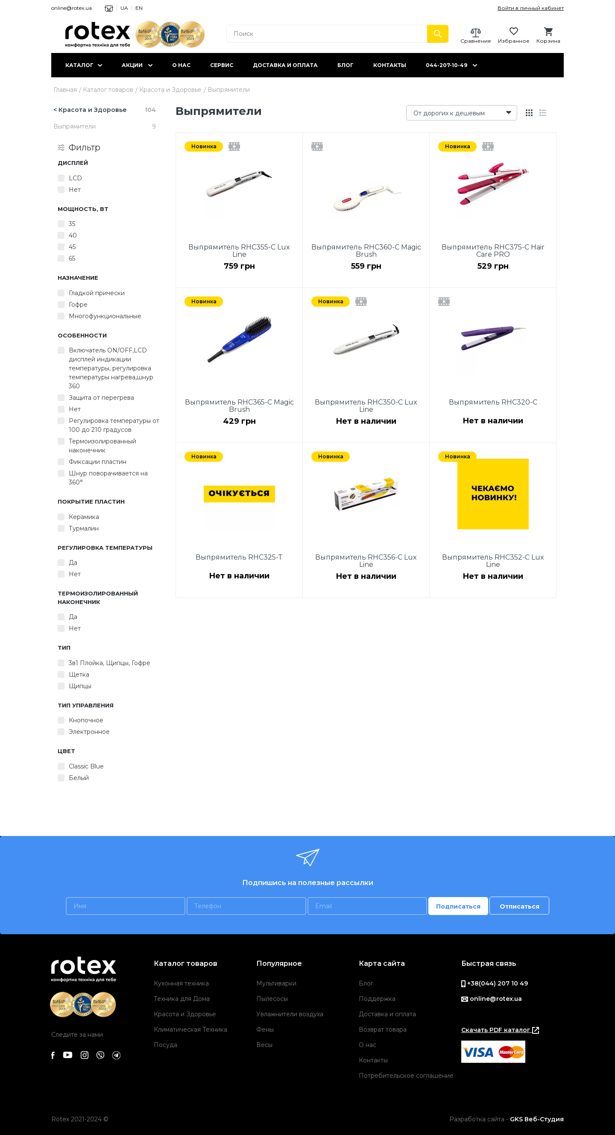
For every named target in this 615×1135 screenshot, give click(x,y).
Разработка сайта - (506, 1119)
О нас (181, 65)
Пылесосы (272, 999)
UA (124, 8)
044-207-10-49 (446, 65)
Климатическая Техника (190, 1029)
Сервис (221, 65)
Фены (265, 1029)
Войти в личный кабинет (531, 8)
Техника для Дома (182, 999)
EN (139, 8)
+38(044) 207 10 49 (494, 983)
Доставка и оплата (285, 65)
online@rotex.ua (71, 8)
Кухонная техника (181, 983)
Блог (345, 65)
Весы (264, 1045)
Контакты (389, 65)
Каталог (79, 65)
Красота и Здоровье (170, 90)
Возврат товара (383, 1029)
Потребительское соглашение (406, 1075)
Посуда (165, 1045)
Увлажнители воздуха (289, 1014)
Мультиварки (276, 983)
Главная (65, 90)
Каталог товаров (108, 90)
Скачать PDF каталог (500, 1030)
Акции (132, 65)
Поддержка (377, 999)
